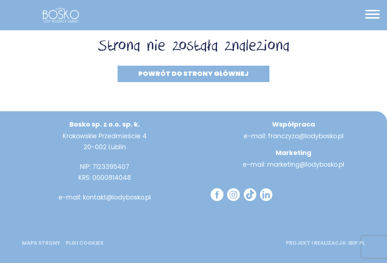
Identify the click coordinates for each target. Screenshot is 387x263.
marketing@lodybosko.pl (305, 164)
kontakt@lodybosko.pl (117, 197)
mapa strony (41, 243)
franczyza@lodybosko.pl (306, 136)
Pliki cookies (84, 243)
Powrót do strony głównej (193, 73)
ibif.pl (356, 243)
